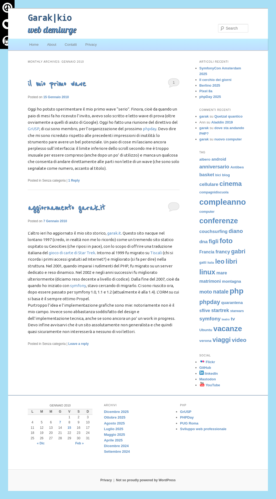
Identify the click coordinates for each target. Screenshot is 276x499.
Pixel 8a (205, 91)
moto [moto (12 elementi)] (205, 292)
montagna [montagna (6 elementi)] (231, 281)
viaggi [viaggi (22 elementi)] (222, 339)
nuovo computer (228, 139)
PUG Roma (189, 423)
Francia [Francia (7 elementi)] (207, 252)
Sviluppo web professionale (203, 429)
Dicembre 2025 (116, 412)
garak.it (114, 233)
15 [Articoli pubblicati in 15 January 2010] (69, 428)
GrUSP (33, 128)
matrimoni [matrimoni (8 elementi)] (210, 281)
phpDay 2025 (210, 97)
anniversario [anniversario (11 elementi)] (214, 166)
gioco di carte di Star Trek (72, 252)
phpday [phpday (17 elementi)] (209, 302)
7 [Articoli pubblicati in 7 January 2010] (60, 422)
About (51, 45)
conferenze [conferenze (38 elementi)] (218, 221)
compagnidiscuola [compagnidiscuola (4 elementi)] (214, 192)
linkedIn (208, 373)
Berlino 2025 (209, 85)
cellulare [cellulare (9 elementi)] (208, 184)
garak (204, 116)
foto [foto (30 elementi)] (226, 241)
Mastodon (207, 379)
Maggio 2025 (114, 435)
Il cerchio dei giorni (215, 80)
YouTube (209, 385)
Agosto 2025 (114, 423)
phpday (149, 128)
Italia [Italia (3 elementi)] (211, 262)
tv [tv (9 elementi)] (233, 318)
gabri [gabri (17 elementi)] (238, 251)
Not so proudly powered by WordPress (146, 480)
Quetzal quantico (228, 116)
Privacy (91, 45)
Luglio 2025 (113, 429)
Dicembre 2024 (116, 446)
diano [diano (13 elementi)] (236, 231)
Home (34, 45)
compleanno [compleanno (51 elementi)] (222, 201)
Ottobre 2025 (114, 417)
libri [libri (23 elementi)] (231, 261)
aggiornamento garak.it (66, 208)
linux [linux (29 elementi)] (207, 272)
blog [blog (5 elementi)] (226, 175)
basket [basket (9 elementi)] (206, 174)
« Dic (41, 443)
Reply (74, 180)
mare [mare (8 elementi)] (221, 272)
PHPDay (187, 417)
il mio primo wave (57, 84)
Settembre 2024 (117, 452)
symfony (78, 285)
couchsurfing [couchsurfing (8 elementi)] (213, 231)
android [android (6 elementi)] (219, 159)
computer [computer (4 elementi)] (207, 212)
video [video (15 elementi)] (239, 340)
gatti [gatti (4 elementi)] (202, 262)
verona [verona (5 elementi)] (205, 341)
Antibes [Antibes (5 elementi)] (237, 167)
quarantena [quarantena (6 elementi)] (232, 302)
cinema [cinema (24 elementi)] (230, 183)
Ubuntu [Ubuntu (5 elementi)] (205, 330)
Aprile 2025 (113, 440)
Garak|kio (49, 17)
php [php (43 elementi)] (236, 291)
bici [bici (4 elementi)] (218, 175)
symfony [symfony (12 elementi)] (210, 318)
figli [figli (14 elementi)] (214, 241)
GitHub (205, 368)
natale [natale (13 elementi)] (221, 292)
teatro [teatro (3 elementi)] (226, 319)
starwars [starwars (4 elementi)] (237, 311)
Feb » (79, 443)
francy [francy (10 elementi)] (222, 251)
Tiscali (156, 252)
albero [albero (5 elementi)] (205, 159)
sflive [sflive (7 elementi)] (204, 310)
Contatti (71, 45)
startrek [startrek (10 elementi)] (220, 310)
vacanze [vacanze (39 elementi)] (227, 328)
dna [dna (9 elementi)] (203, 241)
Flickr (207, 362)
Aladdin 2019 (222, 122)
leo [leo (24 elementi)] (220, 261)
